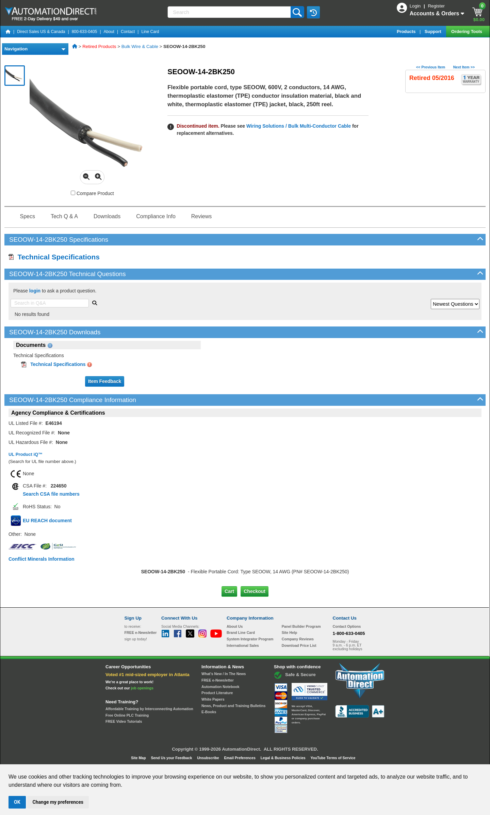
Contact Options (347, 626)
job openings (142, 688)
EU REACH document (47, 520)
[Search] (229, 12)
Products (407, 31)
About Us (235, 626)
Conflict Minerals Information (42, 559)
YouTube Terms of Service (332, 758)
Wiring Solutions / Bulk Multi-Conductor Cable (298, 126)
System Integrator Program (250, 639)
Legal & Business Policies (284, 758)
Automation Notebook (220, 687)
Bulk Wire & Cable (139, 46)
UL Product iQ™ (26, 454)
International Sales (243, 645)
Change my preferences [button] (58, 802)
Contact (128, 31)
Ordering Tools (467, 31)
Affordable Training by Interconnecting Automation (149, 709)
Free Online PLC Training (127, 715)
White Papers (213, 699)
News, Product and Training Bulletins (233, 706)
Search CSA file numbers (51, 494)
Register (436, 6)
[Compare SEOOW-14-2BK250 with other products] (73, 193)
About (109, 31)
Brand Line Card (241, 632)
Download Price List (299, 645)
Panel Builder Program (301, 626)
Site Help (289, 632)
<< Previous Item (430, 67)
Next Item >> (464, 67)
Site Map (139, 758)
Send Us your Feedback (172, 758)
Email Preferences (240, 758)
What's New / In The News (223, 674)
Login (416, 6)
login (34, 290)
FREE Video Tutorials (123, 721)
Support (434, 31)
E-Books (208, 712)
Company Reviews (298, 639)
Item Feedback (104, 381)
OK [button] (17, 802)
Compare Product (92, 193)
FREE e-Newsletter (217, 680)
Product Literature (217, 693)
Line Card (150, 31)
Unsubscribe (208, 758)
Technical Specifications (54, 257)
